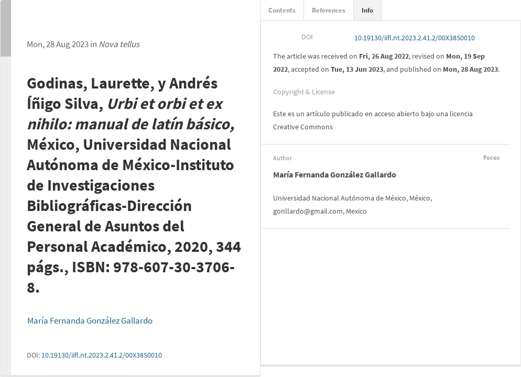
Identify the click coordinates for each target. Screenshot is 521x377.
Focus (490, 157)
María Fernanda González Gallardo (90, 320)
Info (367, 10)
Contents (282, 10)
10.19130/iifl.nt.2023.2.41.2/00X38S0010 (101, 355)
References (328, 10)
